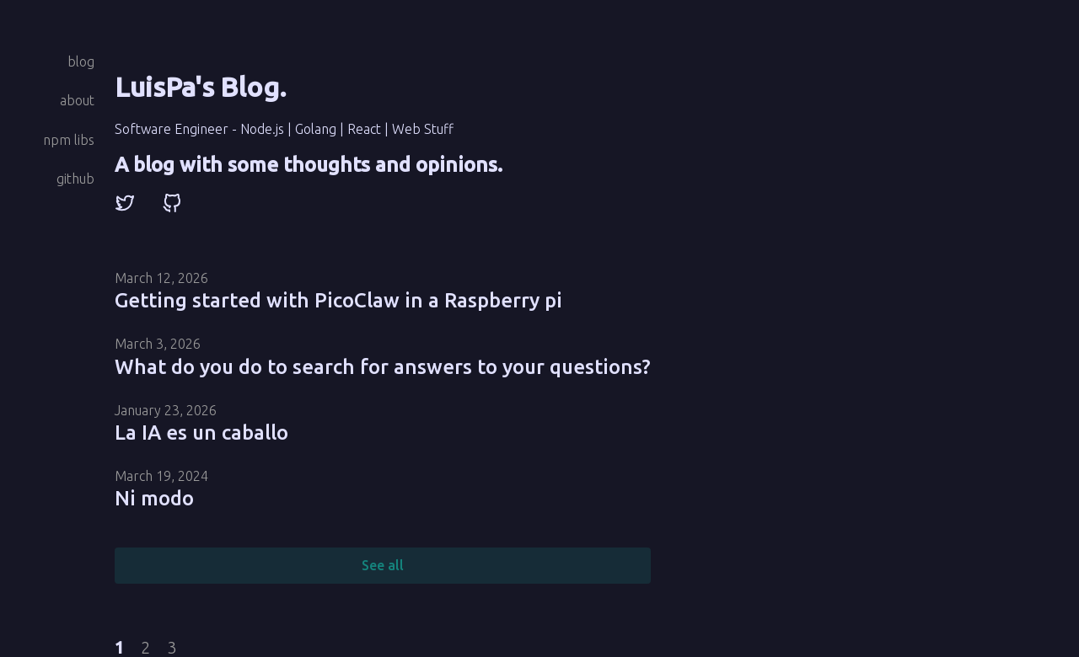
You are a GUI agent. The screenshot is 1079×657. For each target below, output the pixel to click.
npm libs (68, 139)
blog (80, 61)
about (77, 100)
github (75, 178)
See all (383, 565)
